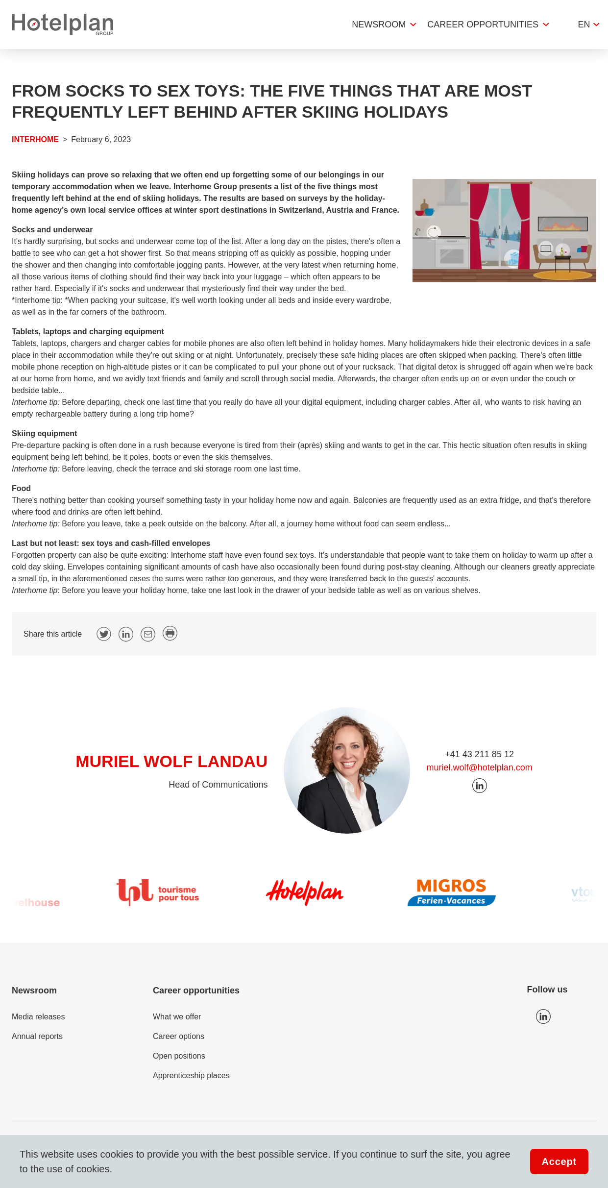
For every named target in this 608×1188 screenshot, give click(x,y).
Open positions (179, 1056)
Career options (178, 1036)
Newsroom (379, 24)
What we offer (177, 1017)
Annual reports (37, 1036)
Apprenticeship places (191, 1075)
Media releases (38, 1017)
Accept (559, 1161)
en (584, 24)
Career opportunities (482, 24)
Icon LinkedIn (543, 1016)
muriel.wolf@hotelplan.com (479, 767)
